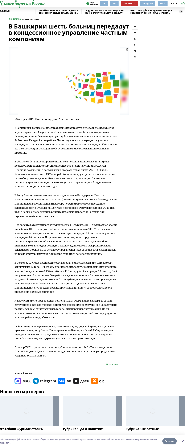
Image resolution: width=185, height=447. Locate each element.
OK (114, 3)
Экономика (15, 19)
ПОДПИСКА (129, 3)
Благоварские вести (22, 3)
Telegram (148, 3)
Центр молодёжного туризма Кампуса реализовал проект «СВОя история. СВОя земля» (151, 11)
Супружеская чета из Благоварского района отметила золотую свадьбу (104, 11)
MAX (162, 3)
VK (104, 3)
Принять (169, 441)
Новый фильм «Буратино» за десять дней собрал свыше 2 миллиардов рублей (58, 11)
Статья (4, 10)
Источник (112, 364)
